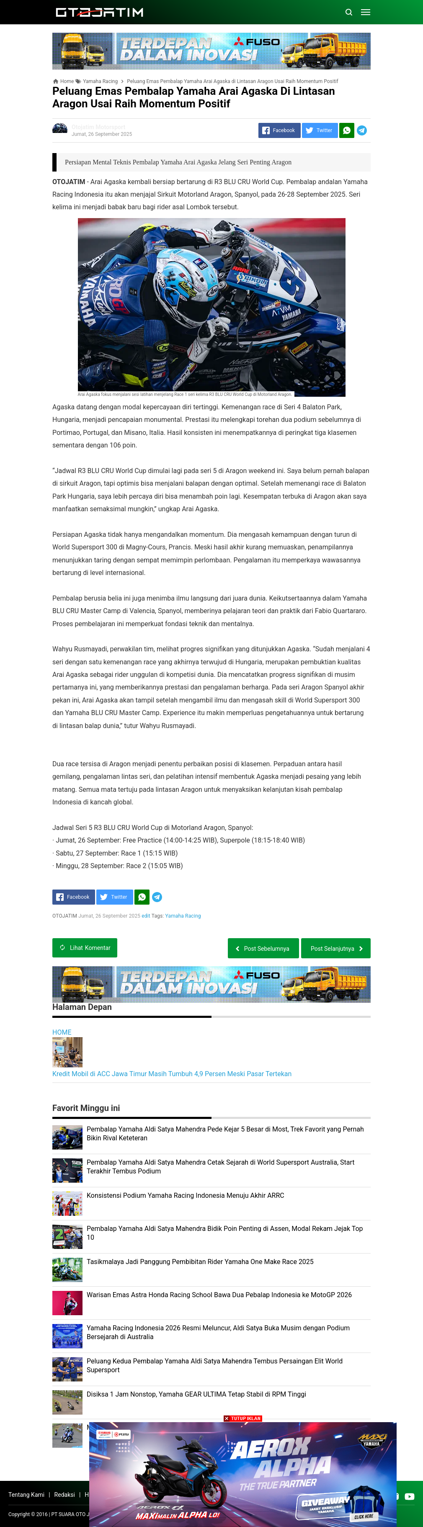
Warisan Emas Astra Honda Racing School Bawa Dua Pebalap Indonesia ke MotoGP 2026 (219, 1295)
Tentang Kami (26, 1494)
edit (146, 916)
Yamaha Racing (183, 916)
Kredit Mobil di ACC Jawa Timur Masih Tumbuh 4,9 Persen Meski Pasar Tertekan (171, 1074)
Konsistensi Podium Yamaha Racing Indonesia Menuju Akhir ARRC (185, 1195)
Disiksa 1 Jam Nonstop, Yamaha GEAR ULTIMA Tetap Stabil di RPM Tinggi (196, 1394)
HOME (61, 1032)
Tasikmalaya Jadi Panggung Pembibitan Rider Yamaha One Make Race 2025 (200, 1262)
